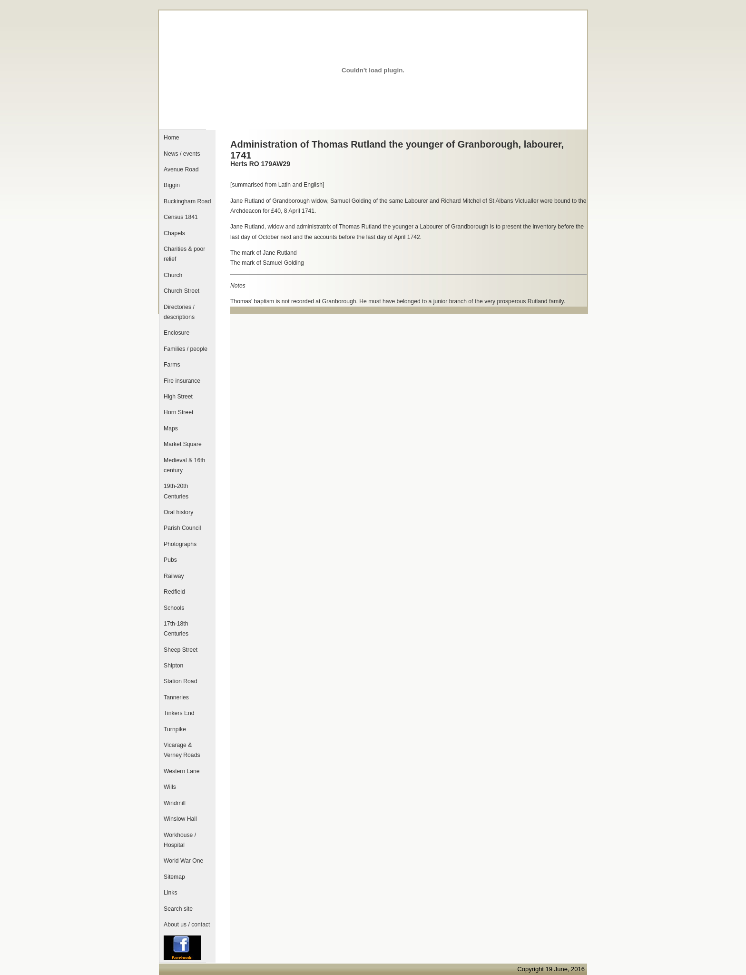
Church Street (181, 291)
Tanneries (176, 697)
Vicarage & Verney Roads (182, 750)
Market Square (183, 444)
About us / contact (187, 924)
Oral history (178, 512)
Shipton (173, 665)
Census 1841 (181, 217)
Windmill (175, 803)
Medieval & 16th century (184, 465)
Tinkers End (179, 713)
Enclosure (176, 332)
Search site (178, 908)
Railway (174, 576)
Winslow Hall (180, 819)
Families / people (185, 349)
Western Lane (181, 771)
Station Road (180, 681)
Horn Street (178, 412)
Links (170, 892)
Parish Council (182, 528)
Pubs (170, 560)
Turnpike (175, 729)
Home (171, 137)
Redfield (174, 591)
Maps (171, 428)
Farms (172, 364)
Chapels (174, 233)
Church (173, 275)
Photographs (180, 544)
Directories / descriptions (179, 312)
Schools (174, 608)
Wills (170, 787)
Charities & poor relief (184, 254)
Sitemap (174, 877)
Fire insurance (182, 381)
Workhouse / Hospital (180, 840)
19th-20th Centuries (176, 491)
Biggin (172, 185)
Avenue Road (181, 169)
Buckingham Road (187, 201)
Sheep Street (180, 650)
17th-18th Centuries (176, 628)
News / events (182, 153)
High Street (178, 396)
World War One (183, 860)
